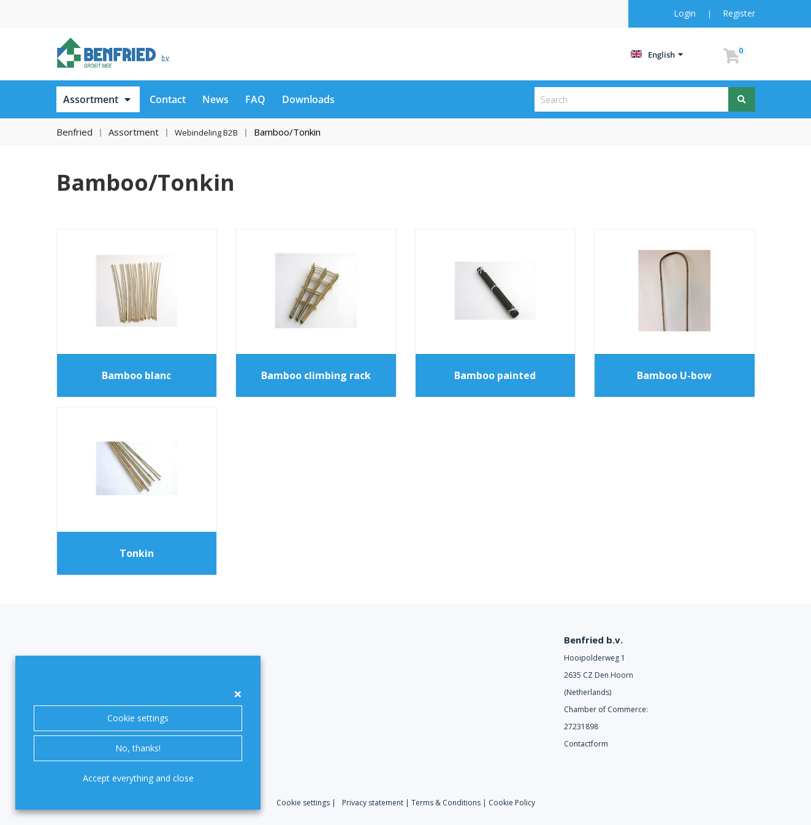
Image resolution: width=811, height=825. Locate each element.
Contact (168, 99)
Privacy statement (372, 802)
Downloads (308, 99)
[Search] (741, 99)
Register (739, 13)
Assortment (90, 99)
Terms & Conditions (446, 802)
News (215, 99)
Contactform (586, 743)
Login (686, 13)
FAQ (255, 99)
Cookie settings (138, 718)
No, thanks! (138, 748)
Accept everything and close (138, 778)
